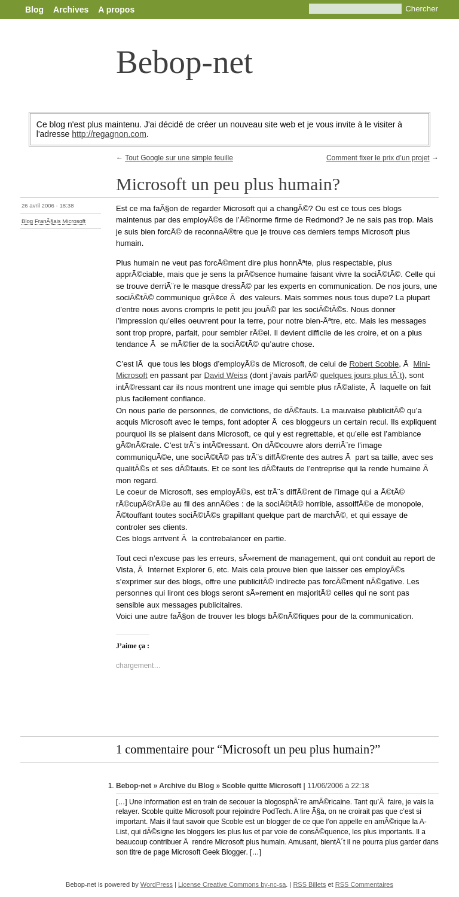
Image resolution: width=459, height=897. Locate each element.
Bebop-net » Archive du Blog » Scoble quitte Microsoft (208, 786)
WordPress (156, 884)
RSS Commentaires (364, 884)
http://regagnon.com (109, 134)
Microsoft (73, 221)
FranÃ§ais (48, 221)
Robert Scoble (374, 363)
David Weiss (225, 375)
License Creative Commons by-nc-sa (232, 884)
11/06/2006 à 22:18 (338, 786)
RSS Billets (309, 884)
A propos (116, 9)
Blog (34, 9)
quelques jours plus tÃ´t (361, 375)
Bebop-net (184, 62)
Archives (70, 9)
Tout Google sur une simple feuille (179, 158)
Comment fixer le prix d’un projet (378, 158)
